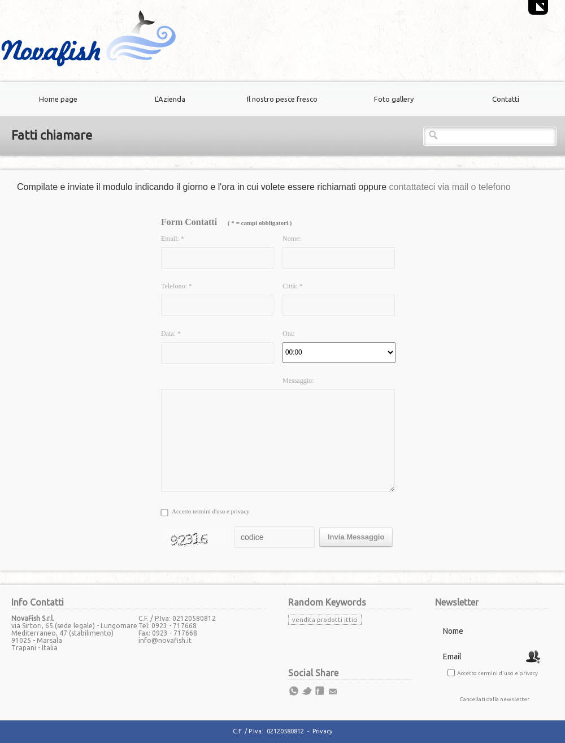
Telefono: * (176, 286)
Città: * (292, 286)
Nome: (291, 239)
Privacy (322, 731)
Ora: (288, 334)
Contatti (505, 99)
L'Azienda (170, 99)
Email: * (172, 239)
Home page (58, 99)
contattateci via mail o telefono (450, 187)
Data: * (171, 334)
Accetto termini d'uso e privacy (211, 511)
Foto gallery (394, 99)
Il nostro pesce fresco (282, 99)
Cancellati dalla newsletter (494, 699)
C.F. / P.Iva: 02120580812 (268, 731)
